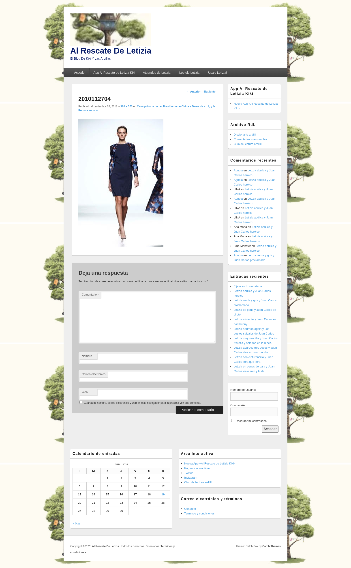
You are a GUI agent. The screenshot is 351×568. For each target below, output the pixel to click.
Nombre (87, 356)
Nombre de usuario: (243, 389)
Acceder (80, 72)
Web (85, 392)
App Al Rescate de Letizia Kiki (114, 72)
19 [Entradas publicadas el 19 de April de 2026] (163, 494)
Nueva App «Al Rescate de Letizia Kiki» (209, 463)
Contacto (190, 508)
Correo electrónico (93, 374)
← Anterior (194, 91)
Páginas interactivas (197, 468)
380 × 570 (126, 106)
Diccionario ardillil (245, 134)
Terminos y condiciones (199, 513)
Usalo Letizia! (217, 72)
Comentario (90, 294)
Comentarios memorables (250, 139)
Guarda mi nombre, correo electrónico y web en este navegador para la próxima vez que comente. (142, 402)
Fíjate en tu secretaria (248, 286)
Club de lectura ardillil (247, 144)
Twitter (188, 473)
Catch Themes (271, 546)
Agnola (238, 170)
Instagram (190, 477)
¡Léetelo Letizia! (189, 72)
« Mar (76, 523)
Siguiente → (211, 91)
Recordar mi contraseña (251, 421)
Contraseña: (238, 405)
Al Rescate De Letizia (110, 50)
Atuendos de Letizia (156, 72)
